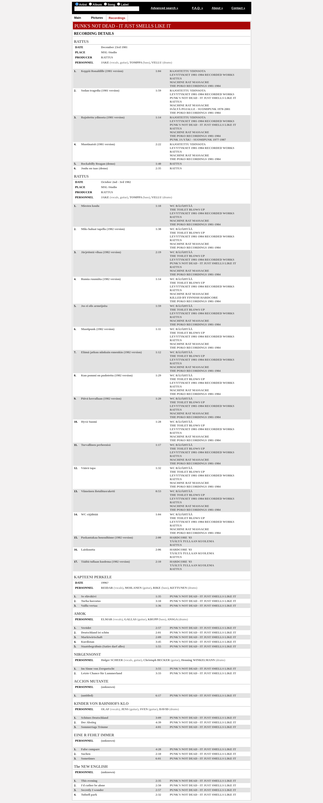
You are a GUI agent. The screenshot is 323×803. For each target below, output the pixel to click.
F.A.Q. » (197, 8)
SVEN (144, 709)
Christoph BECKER (156, 660)
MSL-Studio (109, 52)
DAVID (164, 709)
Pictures (97, 17)
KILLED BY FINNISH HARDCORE (194, 297)
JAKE (105, 62)
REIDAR (107, 587)
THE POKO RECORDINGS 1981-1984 (195, 86)
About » (217, 8)
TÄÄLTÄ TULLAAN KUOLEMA (192, 541)
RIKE (157, 587)
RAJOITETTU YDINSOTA (187, 71)
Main (77, 17)
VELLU (156, 62)
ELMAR (106, 619)
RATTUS (81, 42)
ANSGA (172, 619)
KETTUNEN (178, 587)
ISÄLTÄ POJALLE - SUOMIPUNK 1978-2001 (200, 109)
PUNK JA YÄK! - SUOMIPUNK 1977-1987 (198, 139)
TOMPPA (135, 62)
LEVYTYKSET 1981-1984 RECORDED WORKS (202, 74)
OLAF (105, 709)
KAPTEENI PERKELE (93, 577)
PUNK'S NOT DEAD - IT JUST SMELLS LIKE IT (203, 98)
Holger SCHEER (112, 660)
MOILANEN (133, 587)
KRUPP (153, 619)
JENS (125, 709)
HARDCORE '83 (181, 537)
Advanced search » (164, 8)
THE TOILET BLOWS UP (187, 209)
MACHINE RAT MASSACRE (189, 82)
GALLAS (130, 619)
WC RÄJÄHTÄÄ (181, 206)
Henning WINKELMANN (198, 660)
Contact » (238, 8)
